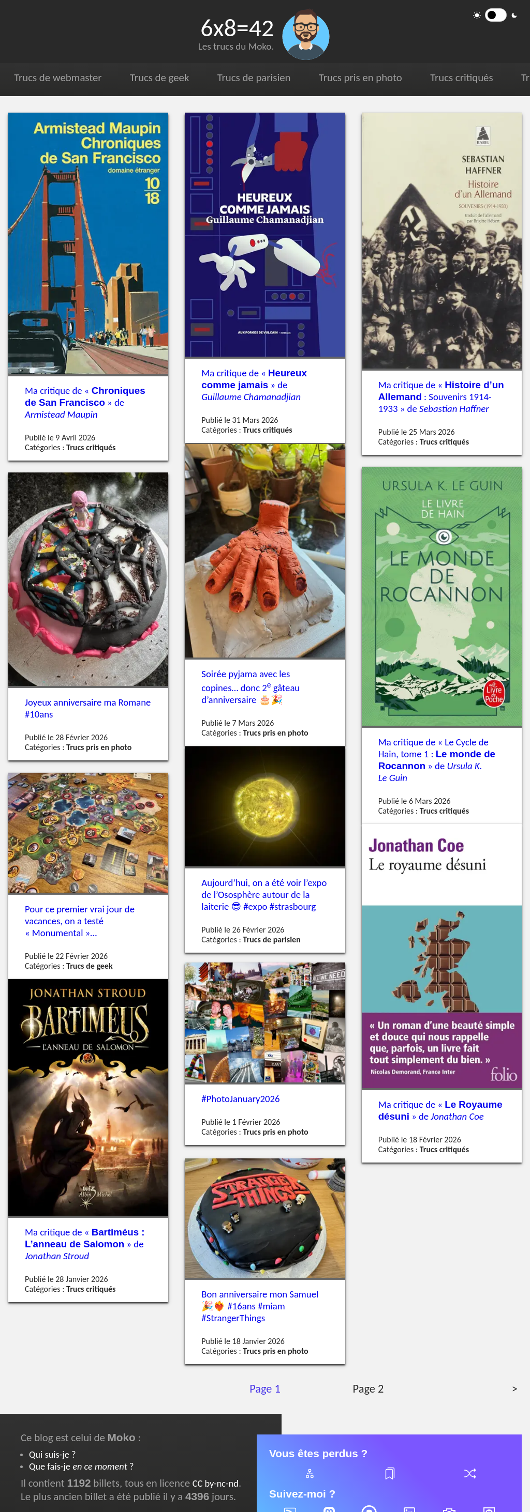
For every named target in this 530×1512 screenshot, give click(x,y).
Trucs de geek (157, 77)
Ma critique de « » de (85, 402)
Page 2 (367, 1389)
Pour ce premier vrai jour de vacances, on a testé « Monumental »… (80, 921)
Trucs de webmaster (57, 77)
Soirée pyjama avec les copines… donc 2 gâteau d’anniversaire (250, 687)
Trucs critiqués (456, 77)
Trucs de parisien (251, 77)
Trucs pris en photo (356, 77)
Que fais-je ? (81, 1466)
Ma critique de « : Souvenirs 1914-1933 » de (441, 397)
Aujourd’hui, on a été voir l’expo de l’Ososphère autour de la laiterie (264, 894)
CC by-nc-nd (216, 1483)
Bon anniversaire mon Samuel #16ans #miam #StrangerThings (259, 1306)
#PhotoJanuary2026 (240, 1099)
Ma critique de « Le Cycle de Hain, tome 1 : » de (436, 760)
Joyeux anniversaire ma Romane (88, 708)
